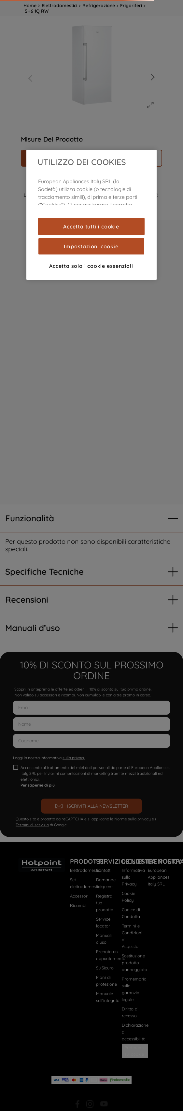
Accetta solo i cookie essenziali (91, 266)
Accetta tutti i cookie (91, 226)
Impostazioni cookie (91, 246)
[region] (91, 215)
